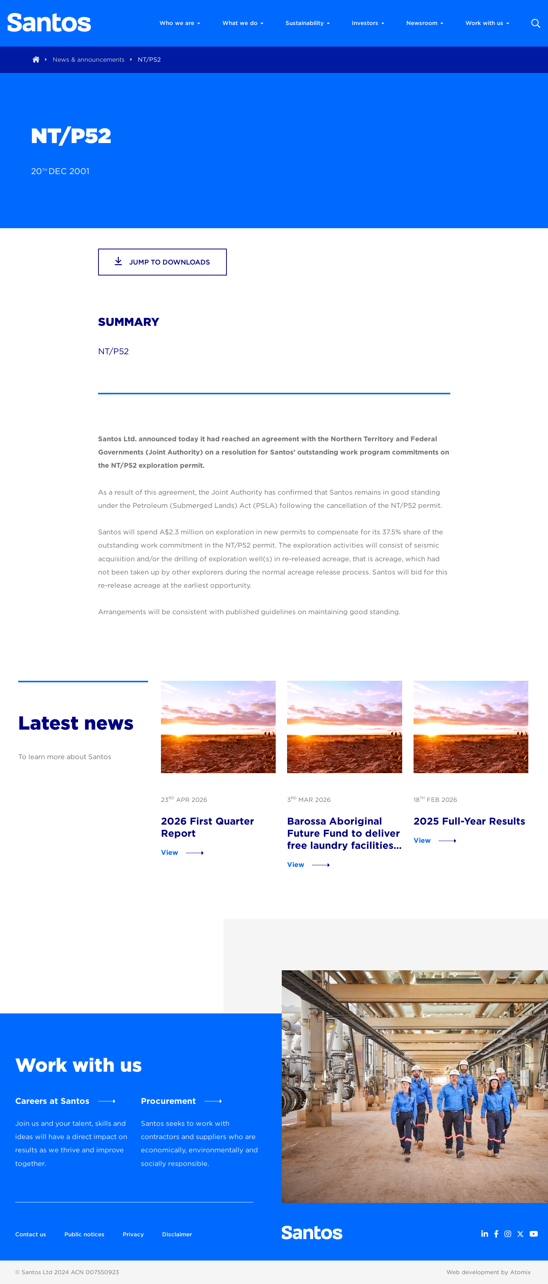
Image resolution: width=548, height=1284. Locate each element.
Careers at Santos (52, 1101)
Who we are (179, 23)
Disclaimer (177, 1234)
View (169, 852)
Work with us (487, 23)
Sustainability (308, 23)
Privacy (133, 1234)
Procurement (168, 1101)
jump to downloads (162, 261)
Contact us (30, 1234)
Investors (368, 23)
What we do (243, 23)
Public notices (84, 1234)
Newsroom (424, 23)
